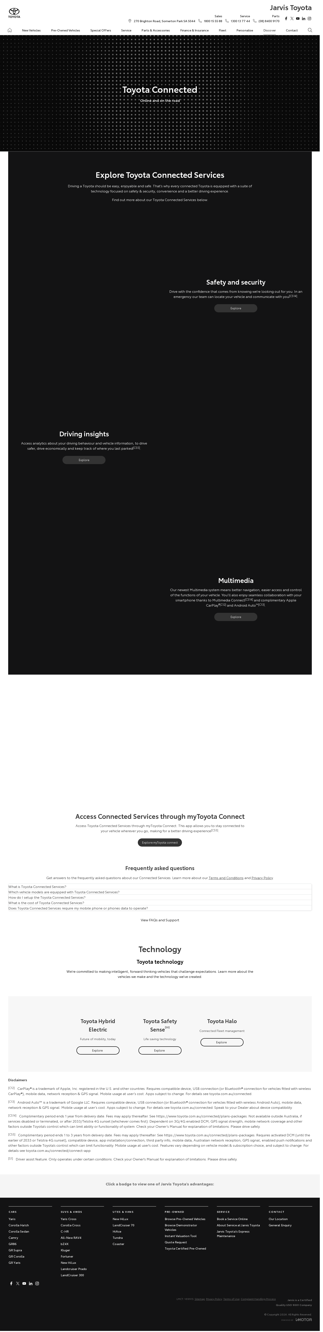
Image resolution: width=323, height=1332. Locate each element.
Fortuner (67, 1256)
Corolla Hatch (19, 1225)
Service (126, 30)
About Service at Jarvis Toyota (238, 1225)
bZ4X (65, 1244)
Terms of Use (231, 1299)
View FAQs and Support (160, 919)
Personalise (244, 30)
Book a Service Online (232, 1219)
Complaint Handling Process (258, 1299)
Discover (269, 30)
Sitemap (200, 1299)
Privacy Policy (262, 877)
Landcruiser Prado (74, 1269)
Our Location (278, 1219)
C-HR (65, 1231)
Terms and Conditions (226, 877)
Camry (13, 1237)
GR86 (13, 1244)
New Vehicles (31, 30)
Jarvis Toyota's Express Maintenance (233, 1233)
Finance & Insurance (194, 30)
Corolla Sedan (19, 1231)
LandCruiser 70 (123, 1225)
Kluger (65, 1250)
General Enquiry (280, 1225)
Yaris (12, 1219)
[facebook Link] (286, 18)
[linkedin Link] (303, 18)
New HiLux (68, 1262)
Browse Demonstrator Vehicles (181, 1227)
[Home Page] (14, 13)
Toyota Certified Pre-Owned (185, 1248)
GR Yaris (14, 1262)
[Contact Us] (164, 21)
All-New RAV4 (71, 1237)
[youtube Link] (297, 18)
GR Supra (15, 1250)
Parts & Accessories (155, 30)
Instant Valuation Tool (181, 1236)
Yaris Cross (69, 1219)
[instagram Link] (309, 18)
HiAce (117, 1231)
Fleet (222, 30)
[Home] (9, 30)
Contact (292, 30)
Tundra (118, 1237)
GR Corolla (17, 1256)
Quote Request (176, 1242)
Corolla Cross (71, 1225)
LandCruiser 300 (72, 1275)
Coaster (118, 1244)
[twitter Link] (292, 18)
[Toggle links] (296, 1319)
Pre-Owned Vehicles (65, 30)
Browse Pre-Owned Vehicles (185, 1219)
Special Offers (100, 30)
